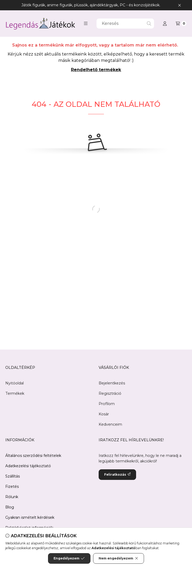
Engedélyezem (69, 559)
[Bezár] (179, 5)
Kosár (104, 414)
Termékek (14, 393)
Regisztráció (110, 393)
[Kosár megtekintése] (181, 23)
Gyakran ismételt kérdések (29, 517)
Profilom (107, 403)
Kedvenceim (110, 424)
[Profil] (165, 23)
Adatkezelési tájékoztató (28, 466)
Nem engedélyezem (118, 559)
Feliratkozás (117, 474)
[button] (85, 23)
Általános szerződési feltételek (33, 455)
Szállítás (12, 476)
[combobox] (125, 23)
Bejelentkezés (112, 383)
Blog (9, 507)
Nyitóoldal (14, 383)
